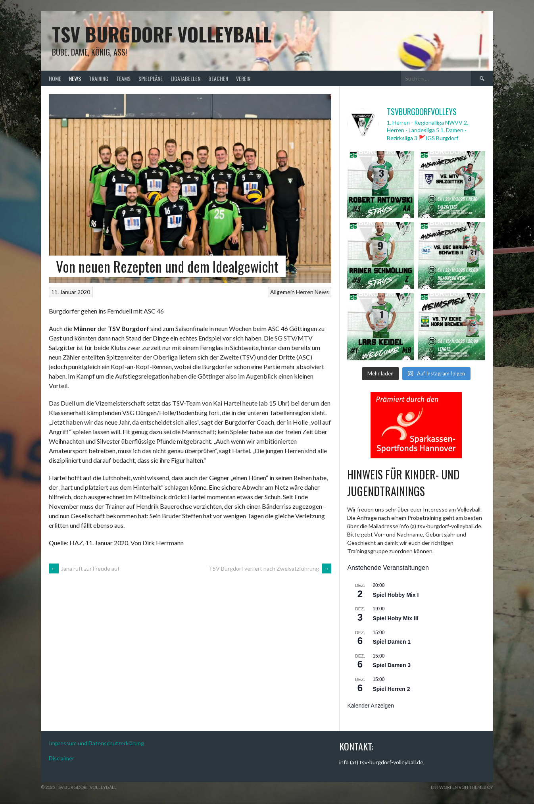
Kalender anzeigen (370, 705)
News (75, 78)
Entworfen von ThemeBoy (462, 787)
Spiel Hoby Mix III (395, 618)
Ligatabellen (185, 78)
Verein (243, 78)
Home (55, 78)
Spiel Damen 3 (392, 665)
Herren (304, 292)
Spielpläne (150, 78)
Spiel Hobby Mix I (396, 595)
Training (98, 78)
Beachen (218, 78)
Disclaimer (61, 758)
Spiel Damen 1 (392, 642)
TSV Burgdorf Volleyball (161, 34)
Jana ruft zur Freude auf (84, 568)
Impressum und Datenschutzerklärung (96, 743)
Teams (123, 78)
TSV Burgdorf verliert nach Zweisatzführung (270, 568)
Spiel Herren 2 (391, 689)
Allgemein (282, 292)
